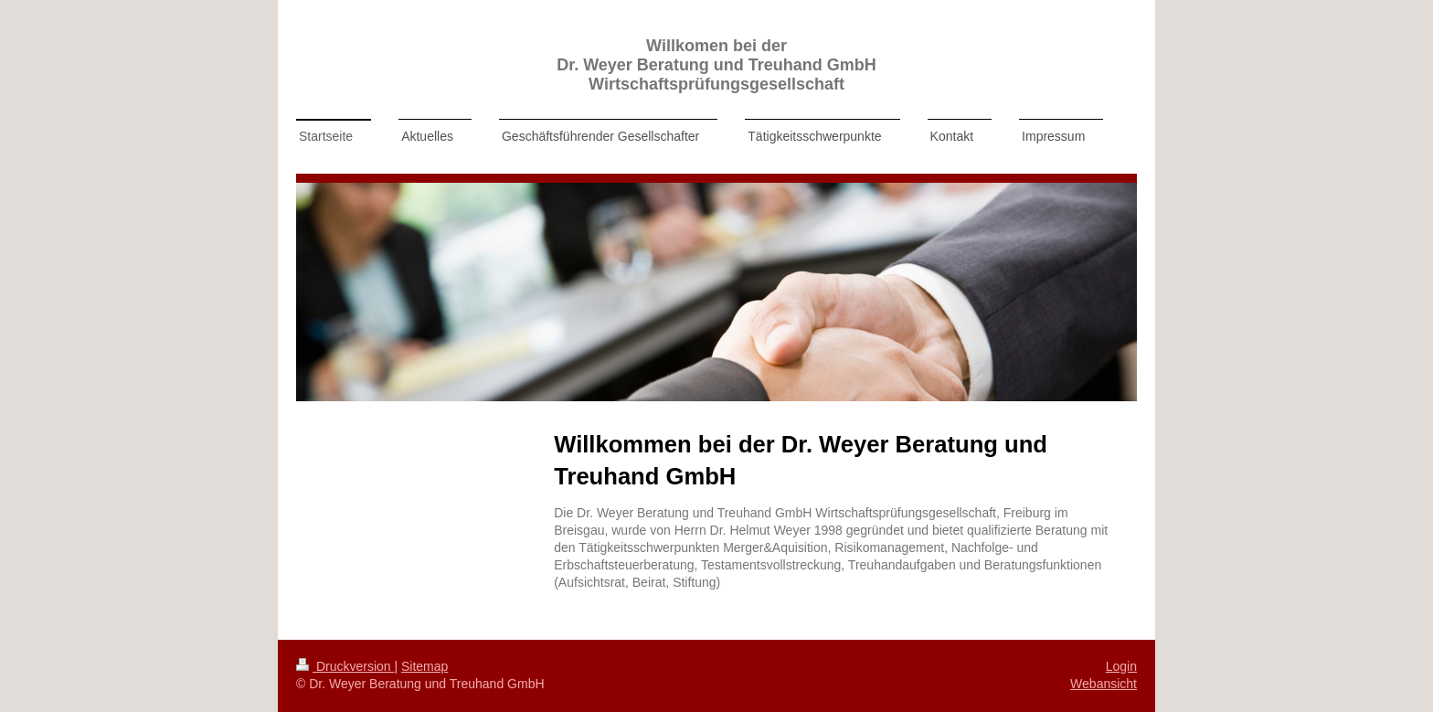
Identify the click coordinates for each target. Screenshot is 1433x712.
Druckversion (345, 666)
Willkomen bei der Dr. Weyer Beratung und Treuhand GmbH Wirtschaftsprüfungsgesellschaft (716, 65)
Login (1121, 666)
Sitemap (424, 666)
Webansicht (1103, 683)
